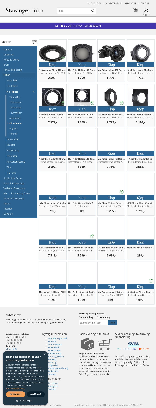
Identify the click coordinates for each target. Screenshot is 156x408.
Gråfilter (11, 144)
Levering (52, 362)
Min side (52, 341)
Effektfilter (12, 156)
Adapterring (15, 118)
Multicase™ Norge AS (132, 405)
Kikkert (6, 203)
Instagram (53, 386)
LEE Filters (12, 86)
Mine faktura (54, 350)
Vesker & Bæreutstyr (14, 188)
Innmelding (87, 317)
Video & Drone (11, 59)
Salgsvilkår (53, 365)
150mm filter (15, 107)
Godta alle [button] (16, 394)
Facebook (53, 383)
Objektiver (8, 54)
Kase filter (12, 80)
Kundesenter (113, 3)
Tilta (9, 167)
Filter (6, 74)
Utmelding (104, 317)
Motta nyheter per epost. (92, 313)
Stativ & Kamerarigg (13, 183)
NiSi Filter (12, 91)
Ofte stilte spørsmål (57, 338)
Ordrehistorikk (55, 344)
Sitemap (52, 374)
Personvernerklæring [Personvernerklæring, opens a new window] (15, 388)
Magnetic (13, 128)
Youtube (52, 389)
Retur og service (56, 356)
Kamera (7, 49)
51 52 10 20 (11, 348)
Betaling (52, 359)
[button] (25, 400)
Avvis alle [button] (35, 394)
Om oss (145, 3)
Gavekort (130, 3)
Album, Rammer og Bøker (16, 193)
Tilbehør (13, 133)
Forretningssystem (83, 405)
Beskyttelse (13, 139)
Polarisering (13, 150)
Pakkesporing (54, 353)
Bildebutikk (94, 3)
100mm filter (15, 102)
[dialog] (25, 378)
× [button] (44, 354)
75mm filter (14, 97)
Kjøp (52, 64)
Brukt (6, 64)
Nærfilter (11, 173)
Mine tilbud (53, 347)
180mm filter (15, 112)
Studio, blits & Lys (12, 178)
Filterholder (15, 123)
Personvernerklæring (58, 368)
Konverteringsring (16, 161)
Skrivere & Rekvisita (13, 198)
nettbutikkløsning (104, 405)
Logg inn (146, 14)
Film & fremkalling (12, 69)
